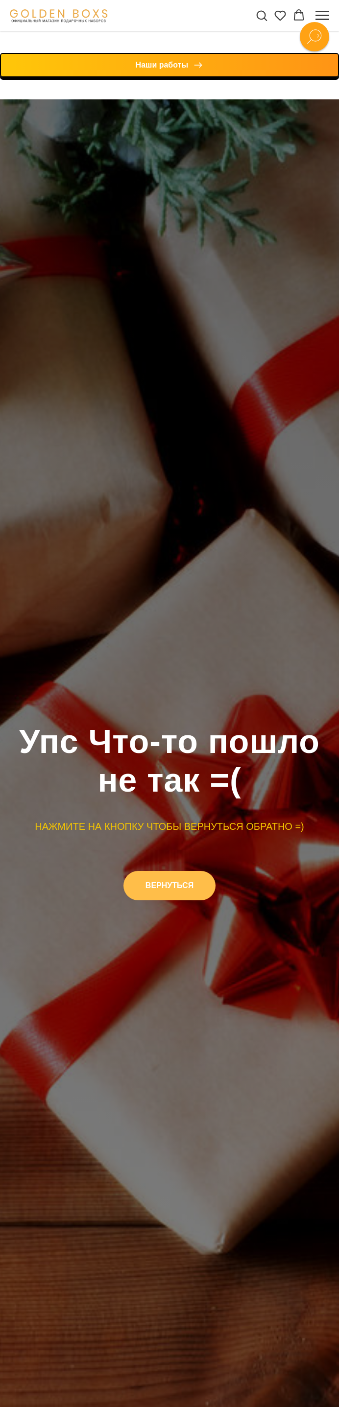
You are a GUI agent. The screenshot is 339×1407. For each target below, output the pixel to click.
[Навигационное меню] (322, 16)
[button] (261, 15)
